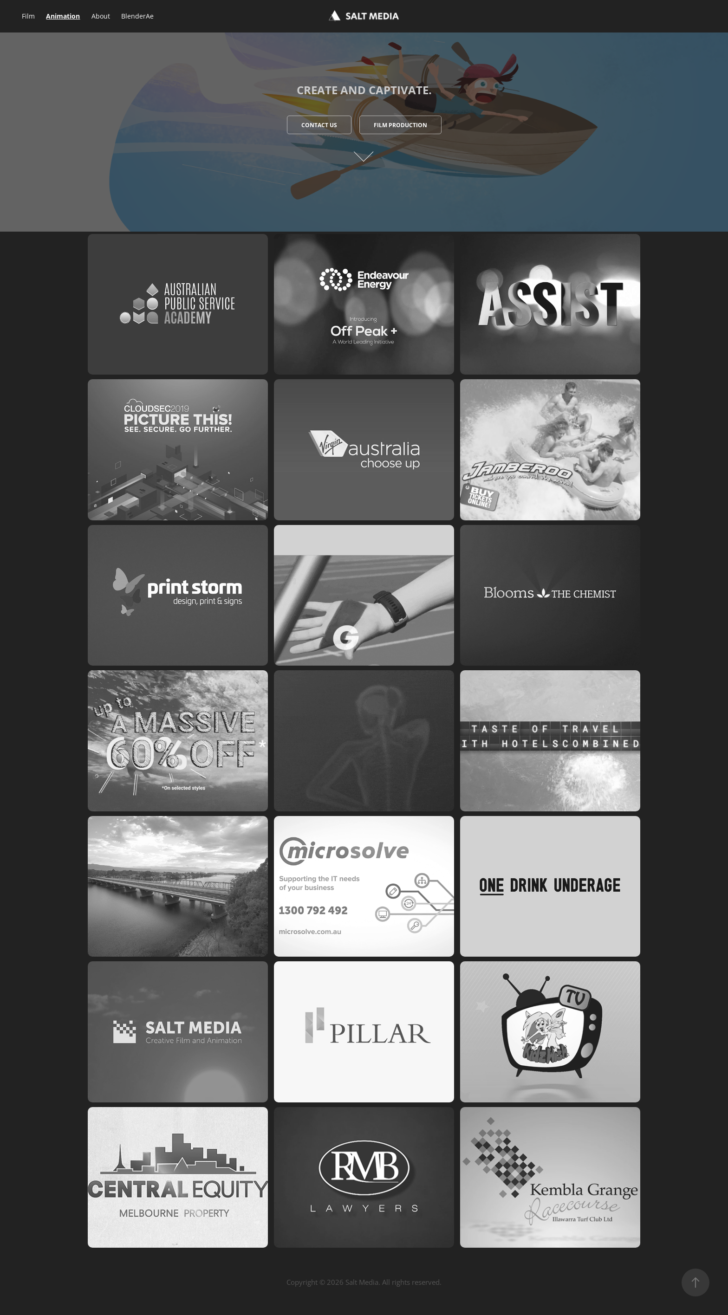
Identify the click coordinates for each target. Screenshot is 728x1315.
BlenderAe (137, 16)
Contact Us (319, 125)
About (100, 16)
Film (28, 16)
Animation (63, 16)
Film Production (400, 125)
